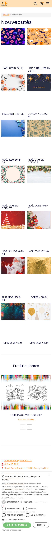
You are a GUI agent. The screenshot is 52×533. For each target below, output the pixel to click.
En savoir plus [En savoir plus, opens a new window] (7, 497)
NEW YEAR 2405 (39, 343)
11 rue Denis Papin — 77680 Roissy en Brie (26, 468)
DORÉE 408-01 (39, 297)
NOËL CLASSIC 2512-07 (10, 207)
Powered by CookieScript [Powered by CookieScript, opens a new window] (12, 530)
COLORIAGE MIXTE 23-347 (26, 415)
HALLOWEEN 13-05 (13, 114)
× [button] (49, 475)
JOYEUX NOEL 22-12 (38, 115)
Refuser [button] (41, 525)
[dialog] (26, 502)
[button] (26, 519)
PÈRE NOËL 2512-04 (11, 298)
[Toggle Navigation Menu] (48, 3)
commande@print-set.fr (18, 460)
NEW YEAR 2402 (13, 343)
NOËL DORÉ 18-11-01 (38, 207)
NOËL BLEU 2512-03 (11, 161)
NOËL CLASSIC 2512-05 (36, 161)
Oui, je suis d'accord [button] (17, 525)
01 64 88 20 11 (11, 464)
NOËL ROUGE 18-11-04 (13, 253)
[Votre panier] (41, 3)
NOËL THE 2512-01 (39, 251)
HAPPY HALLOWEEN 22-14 (39, 69)
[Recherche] (35, 3)
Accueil (6, 14)
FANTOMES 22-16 (13, 68)
